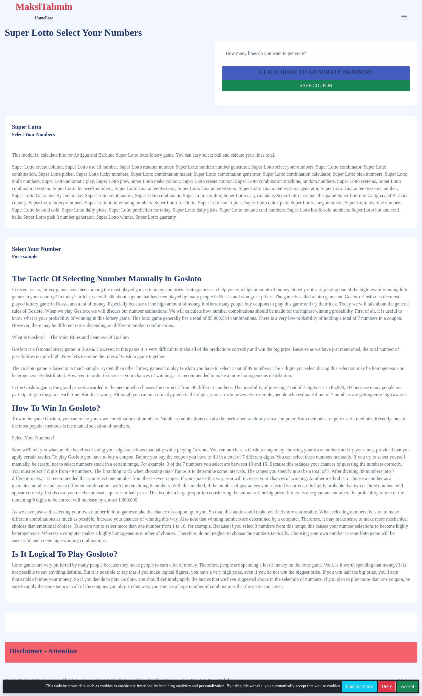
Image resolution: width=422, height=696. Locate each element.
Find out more (359, 686)
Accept (407, 686)
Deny (387, 686)
